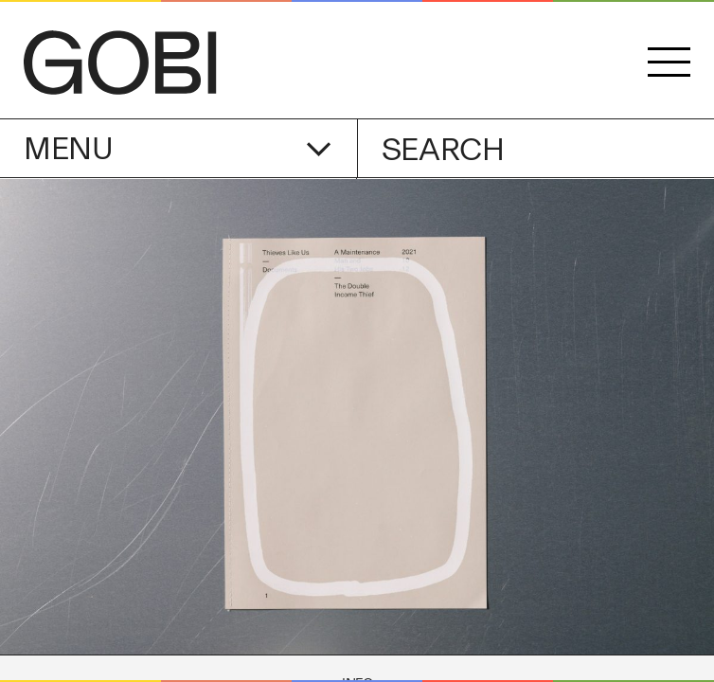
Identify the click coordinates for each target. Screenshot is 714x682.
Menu (177, 148)
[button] (669, 63)
